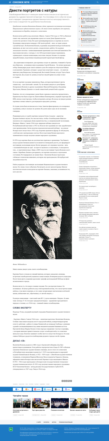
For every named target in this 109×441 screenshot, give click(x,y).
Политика (80, 80)
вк (17, 389)
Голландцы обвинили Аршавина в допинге (88, 129)
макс (67, 389)
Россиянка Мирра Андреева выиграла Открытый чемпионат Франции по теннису (89, 13)
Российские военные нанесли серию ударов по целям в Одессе (88, 228)
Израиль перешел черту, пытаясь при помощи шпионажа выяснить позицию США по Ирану (89, 214)
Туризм (91, 415)
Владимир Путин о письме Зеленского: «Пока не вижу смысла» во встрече (89, 40)
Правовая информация (65, 422)
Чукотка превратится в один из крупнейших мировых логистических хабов (91, 117)
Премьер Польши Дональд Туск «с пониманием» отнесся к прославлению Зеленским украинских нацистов (89, 205)
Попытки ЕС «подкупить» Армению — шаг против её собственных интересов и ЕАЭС (90, 140)
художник (42, 384)
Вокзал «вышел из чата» (85, 97)
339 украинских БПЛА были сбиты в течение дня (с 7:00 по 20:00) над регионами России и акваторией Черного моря (89, 195)
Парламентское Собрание (85, 51)
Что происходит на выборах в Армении (87, 187)
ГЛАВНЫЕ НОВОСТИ (84, 8)
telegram (47, 389)
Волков (36, 384)
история (31, 384)
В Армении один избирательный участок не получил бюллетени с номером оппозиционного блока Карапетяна (88, 179)
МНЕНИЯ (79, 111)
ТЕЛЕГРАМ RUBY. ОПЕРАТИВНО (86, 152)
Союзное (15, 415)
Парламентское (36, 415)
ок (27, 389)
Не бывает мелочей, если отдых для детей (97, 411)
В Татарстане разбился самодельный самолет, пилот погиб (89, 221)
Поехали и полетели (57, 410)
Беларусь (15, 384)
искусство (21, 384)
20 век (47, 384)
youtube (37, 389)
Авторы (54, 422)
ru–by (57, 389)
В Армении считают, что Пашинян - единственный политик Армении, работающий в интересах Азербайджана (89, 159)
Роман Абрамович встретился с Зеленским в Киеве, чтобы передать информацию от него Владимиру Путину (89, 169)
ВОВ (27, 384)
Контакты (46, 422)
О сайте (39, 422)
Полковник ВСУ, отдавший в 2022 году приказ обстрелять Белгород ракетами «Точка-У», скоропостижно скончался (89, 236)
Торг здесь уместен (83, 69)
